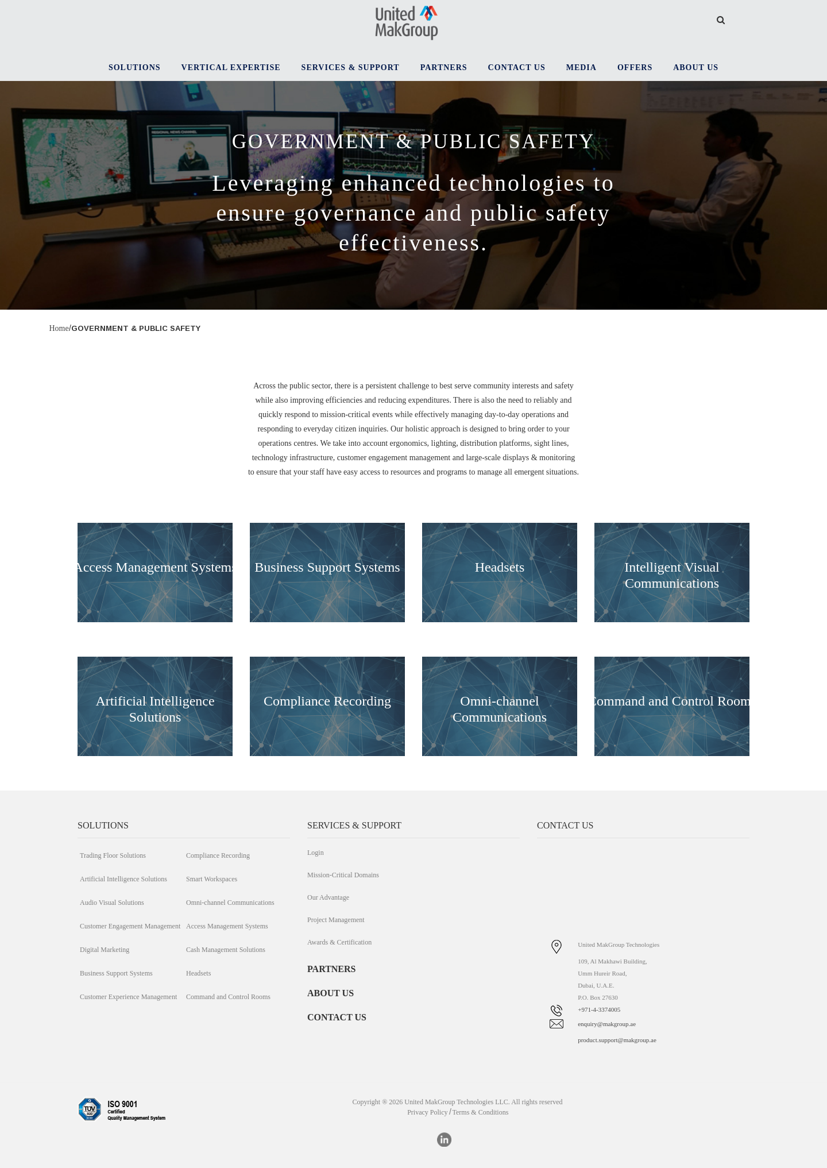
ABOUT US (330, 993)
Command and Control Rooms (228, 997)
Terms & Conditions (481, 1112)
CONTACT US (336, 1017)
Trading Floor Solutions (113, 855)
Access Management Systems (155, 567)
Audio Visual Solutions (112, 903)
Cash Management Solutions (225, 950)
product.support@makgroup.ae (617, 1039)
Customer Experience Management (128, 997)
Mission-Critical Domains (343, 875)
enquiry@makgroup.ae (607, 1023)
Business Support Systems (327, 567)
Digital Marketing (104, 950)
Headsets (500, 567)
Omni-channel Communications (230, 903)
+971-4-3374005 (599, 1009)
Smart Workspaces (211, 879)
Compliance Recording (327, 700)
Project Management (336, 920)
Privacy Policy (427, 1112)
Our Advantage (328, 897)
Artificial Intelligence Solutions (123, 879)
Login (315, 853)
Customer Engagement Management (130, 926)
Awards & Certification (339, 942)
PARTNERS (331, 969)
